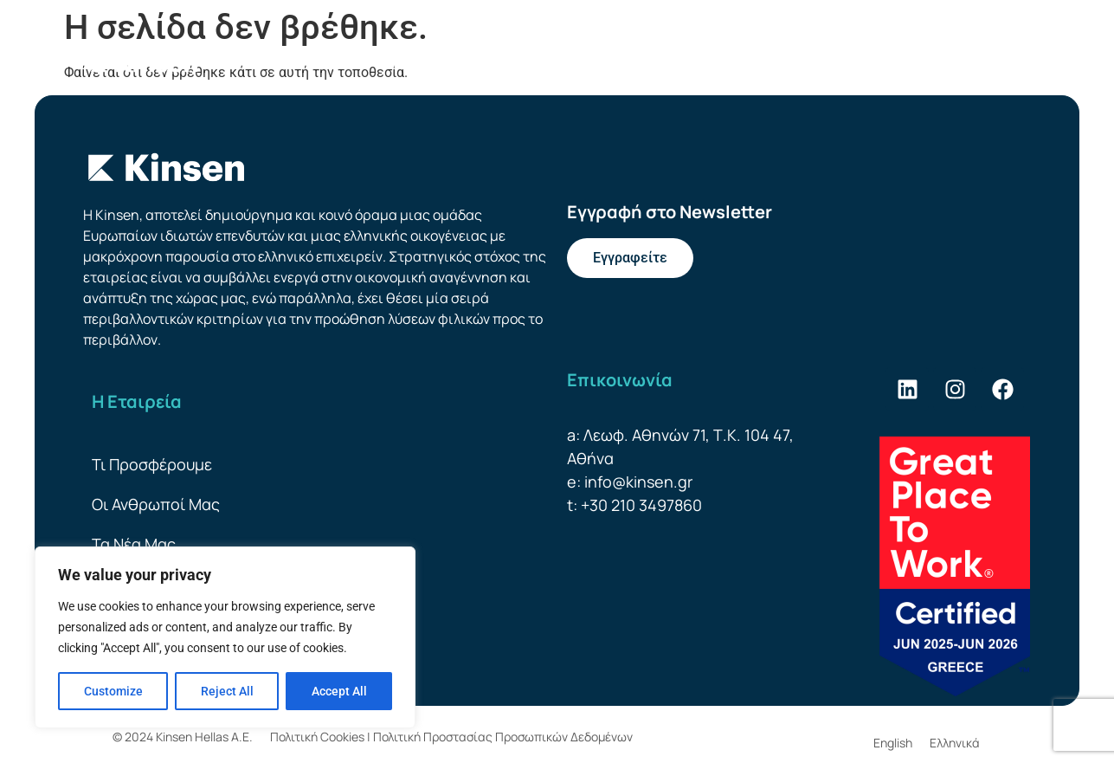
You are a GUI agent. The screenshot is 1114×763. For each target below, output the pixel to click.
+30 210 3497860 (641, 505)
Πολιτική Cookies (317, 736)
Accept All (339, 691)
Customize (113, 691)
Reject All (227, 691)
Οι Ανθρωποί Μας (584, 63)
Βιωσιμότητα (890, 64)
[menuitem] (972, 63)
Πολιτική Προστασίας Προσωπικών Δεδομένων (503, 736)
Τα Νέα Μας (134, 543)
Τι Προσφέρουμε (442, 63)
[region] (225, 637)
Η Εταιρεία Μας (295, 64)
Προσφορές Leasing (739, 63)
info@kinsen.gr (638, 481)
